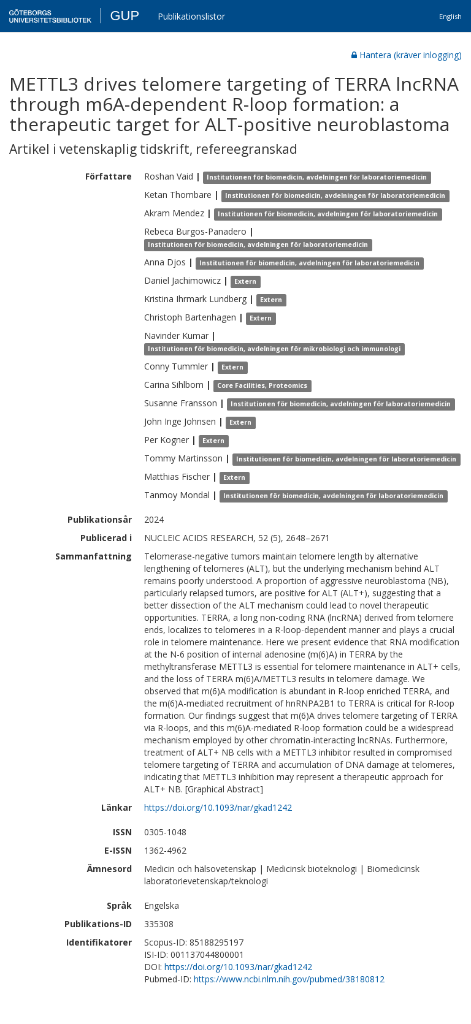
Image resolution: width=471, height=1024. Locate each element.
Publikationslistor (191, 16)
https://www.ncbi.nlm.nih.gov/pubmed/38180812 (289, 979)
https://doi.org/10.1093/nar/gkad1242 (218, 807)
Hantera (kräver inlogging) (406, 55)
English (450, 16)
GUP (124, 15)
